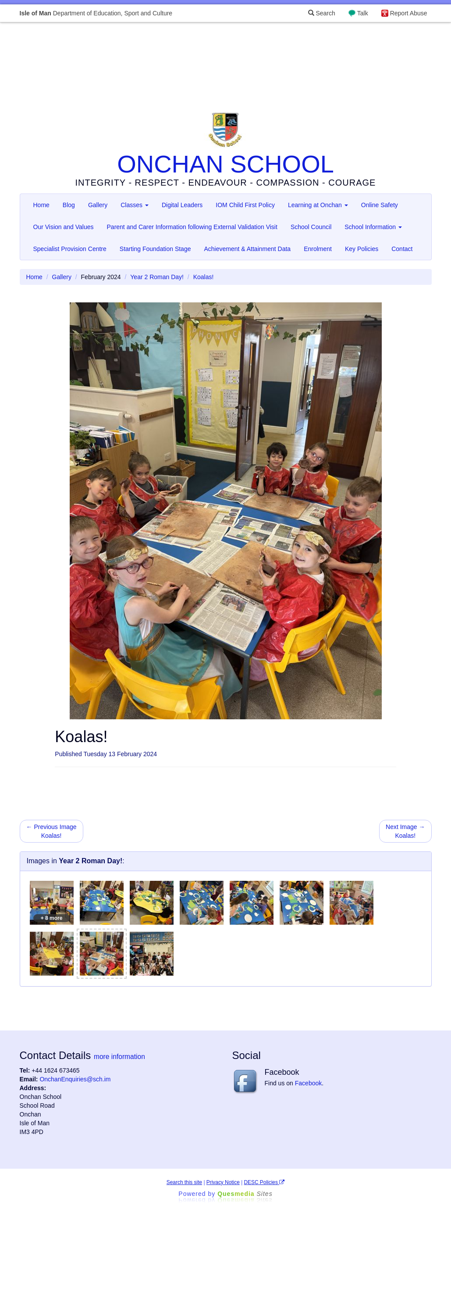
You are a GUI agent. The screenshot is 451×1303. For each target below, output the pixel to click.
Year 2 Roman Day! (157, 276)
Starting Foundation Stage (155, 248)
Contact (401, 248)
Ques (245, 1193)
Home (41, 204)
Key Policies (361, 248)
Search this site (184, 1182)
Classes (135, 204)
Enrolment (318, 248)
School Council (311, 226)
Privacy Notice (223, 1182)
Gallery (97, 204)
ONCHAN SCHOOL (225, 164)
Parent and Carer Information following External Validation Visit (192, 226)
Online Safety (379, 204)
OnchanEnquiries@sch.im (74, 1079)
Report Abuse (408, 13)
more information (119, 1056)
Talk (362, 13)
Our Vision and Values (63, 226)
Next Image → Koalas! (405, 831)
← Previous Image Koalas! (51, 831)
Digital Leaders (182, 204)
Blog (69, 204)
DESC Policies (264, 1182)
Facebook (308, 1083)
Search (321, 13)
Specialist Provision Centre (70, 248)
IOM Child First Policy (245, 204)
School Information (373, 226)
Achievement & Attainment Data (247, 248)
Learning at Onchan (318, 204)
